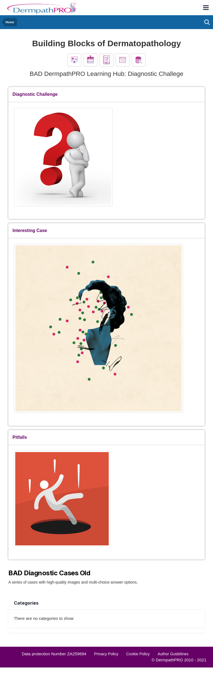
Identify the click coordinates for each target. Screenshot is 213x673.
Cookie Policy (138, 654)
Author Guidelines (173, 654)
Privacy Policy (106, 654)
